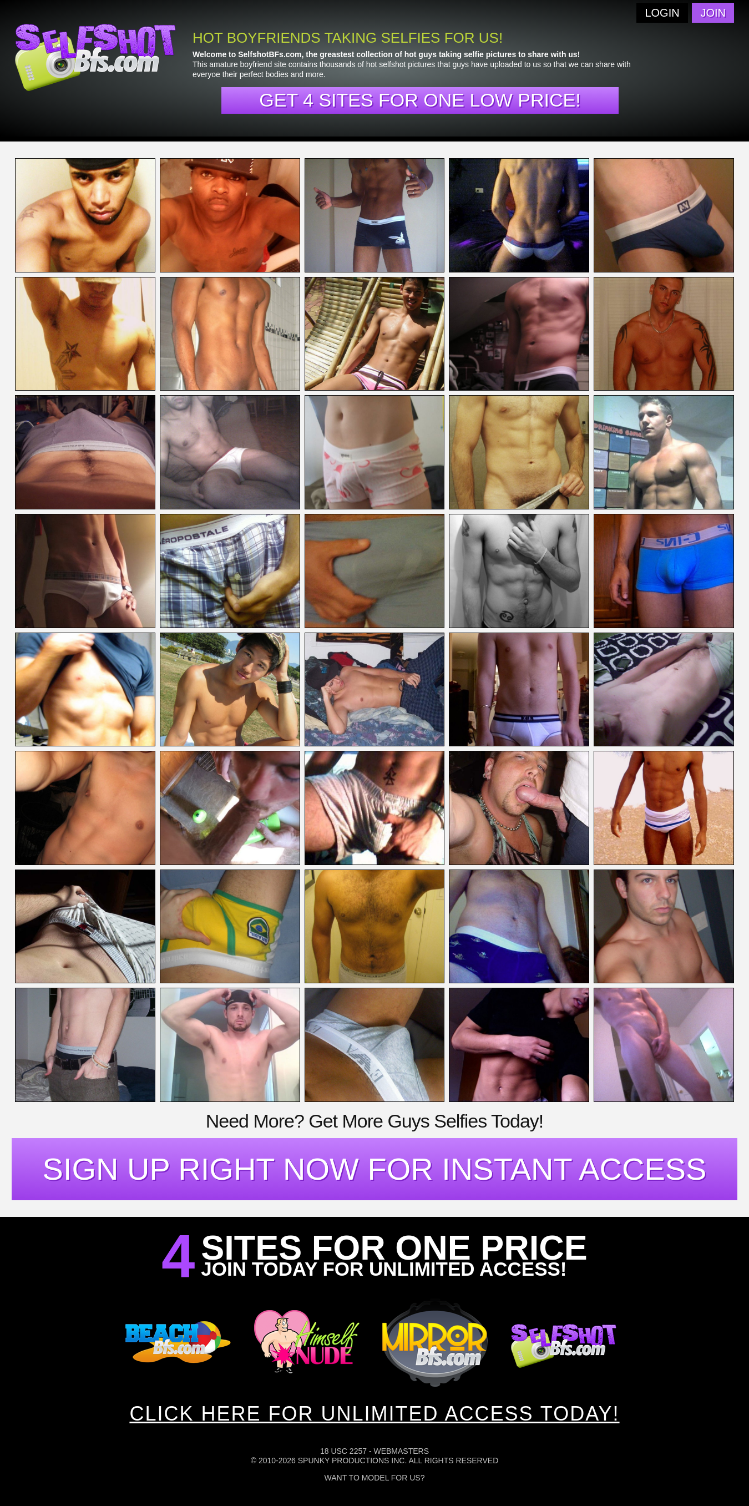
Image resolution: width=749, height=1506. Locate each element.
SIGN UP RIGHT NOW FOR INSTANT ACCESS (375, 1168)
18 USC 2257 (343, 1451)
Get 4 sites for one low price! (419, 99)
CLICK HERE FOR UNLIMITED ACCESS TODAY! (374, 1413)
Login (662, 13)
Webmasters (401, 1451)
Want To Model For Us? (375, 1477)
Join (713, 13)
